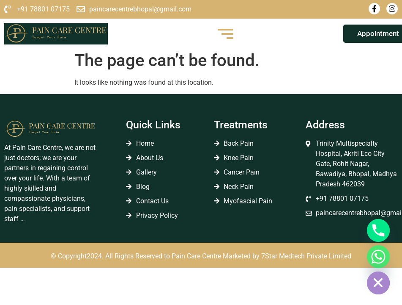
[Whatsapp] (378, 256)
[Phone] (378, 230)
